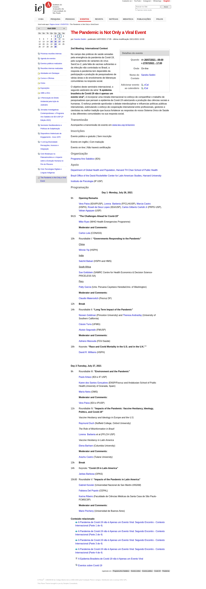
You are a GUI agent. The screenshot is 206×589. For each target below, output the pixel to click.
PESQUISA (55, 19)
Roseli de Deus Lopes (99, 207)
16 (56, 42)
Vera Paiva (84, 203)
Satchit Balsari (86, 261)
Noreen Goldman (87, 315)
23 (56, 44)
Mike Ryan (84, 222)
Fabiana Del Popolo (89, 490)
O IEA (40, 19)
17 (60, 42)
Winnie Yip (84, 250)
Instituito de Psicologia (82, 181)
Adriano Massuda (87, 341)
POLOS (159, 19)
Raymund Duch (86, 423)
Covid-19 (157, 571)
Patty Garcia (85, 287)
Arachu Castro (86, 457)
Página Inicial (54, 24)
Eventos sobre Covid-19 (90, 565)
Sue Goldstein (86, 272)
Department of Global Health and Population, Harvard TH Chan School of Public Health (114, 170)
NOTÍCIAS (113, 19)
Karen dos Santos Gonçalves (93, 383)
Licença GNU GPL (120, 580)
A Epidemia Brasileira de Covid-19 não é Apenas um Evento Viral (110, 559)
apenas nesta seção (145, 10)
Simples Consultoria (70, 583)
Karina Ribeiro (86, 496)
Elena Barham (86, 445)
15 (51, 42)
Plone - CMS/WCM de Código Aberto (52, 580)
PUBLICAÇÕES (144, 19)
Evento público (147, 571)
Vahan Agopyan (87, 210)
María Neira (85, 392)
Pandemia (166, 571)
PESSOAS (70, 19)
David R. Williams (87, 352)
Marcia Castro (144, 203)
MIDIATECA (128, 19)
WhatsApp (157, 1)
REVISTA (99, 19)
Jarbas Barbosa (87, 474)
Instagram (147, 1)
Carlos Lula (84, 233)
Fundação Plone (88, 580)
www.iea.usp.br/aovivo (123, 125)
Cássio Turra (85, 324)
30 (56, 47)
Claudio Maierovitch (89, 298)
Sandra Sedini (80, 39)
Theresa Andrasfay (132, 315)
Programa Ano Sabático (83, 159)
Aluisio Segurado (87, 330)
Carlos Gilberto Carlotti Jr (134, 207)
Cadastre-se (127, 1)
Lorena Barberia (112, 203)
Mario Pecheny (86, 511)
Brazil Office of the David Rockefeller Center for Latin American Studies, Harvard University (116, 175)
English (167, 1)
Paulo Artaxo (85, 377)
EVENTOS (84, 19)
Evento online (135, 571)
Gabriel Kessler (86, 485)
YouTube (137, 1)
